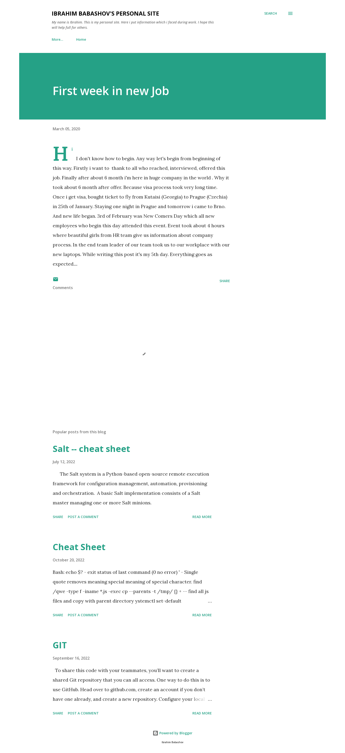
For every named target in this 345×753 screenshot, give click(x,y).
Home (59, 39)
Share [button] (224, 281)
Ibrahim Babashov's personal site (105, 13)
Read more (202, 516)
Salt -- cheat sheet (91, 449)
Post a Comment (83, 516)
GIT (60, 645)
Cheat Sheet (79, 547)
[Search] (270, 13)
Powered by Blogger (172, 733)
